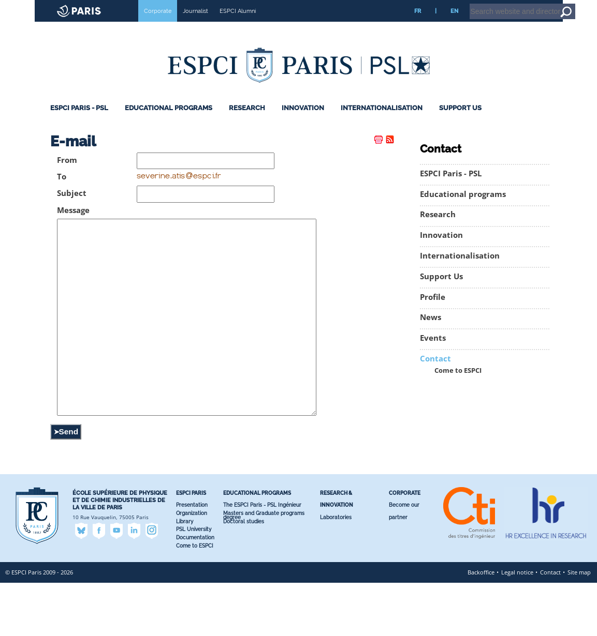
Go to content (562, 5)
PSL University (193, 582)
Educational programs (168, 122)
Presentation (192, 558)
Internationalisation (382, 122)
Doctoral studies (243, 575)
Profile (432, 311)
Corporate (157, 25)
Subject (71, 207)
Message (73, 224)
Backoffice (481, 625)
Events (433, 352)
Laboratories (336, 570)
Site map (579, 625)
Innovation (303, 122)
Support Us (460, 122)
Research (247, 122)
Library (184, 575)
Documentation (195, 591)
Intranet (505, 5)
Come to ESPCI (458, 385)
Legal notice (517, 625)
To (61, 191)
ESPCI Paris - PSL (79, 122)
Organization (191, 566)
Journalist (195, 25)
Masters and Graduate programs (263, 566)
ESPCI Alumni (238, 25)
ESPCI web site (34, 7)
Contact (435, 373)
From (67, 174)
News (430, 331)
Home (531, 5)
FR (417, 25)
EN (454, 25)
